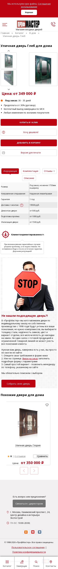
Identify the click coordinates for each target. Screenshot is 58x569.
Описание (29, 178)
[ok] (26, 532)
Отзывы (49, 171)
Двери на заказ (30, 358)
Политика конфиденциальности (29, 551)
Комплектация (30, 171)
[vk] (40, 532)
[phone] (53, 24)
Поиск (36, 563)
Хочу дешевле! (30, 132)
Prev (9, 51)
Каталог (7, 563)
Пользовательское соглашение (28, 547)
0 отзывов (20, 456)
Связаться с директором (29, 503)
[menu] (4, 25)
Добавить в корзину (29, 143)
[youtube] (33, 532)
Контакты (51, 563)
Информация (10, 171)
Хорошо (29, 12)
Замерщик (21, 563)
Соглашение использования (36, 5)
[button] (41, 456)
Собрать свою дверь (18, 383)
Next (9, 89)
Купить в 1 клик (29, 122)
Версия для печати (31, 152)
